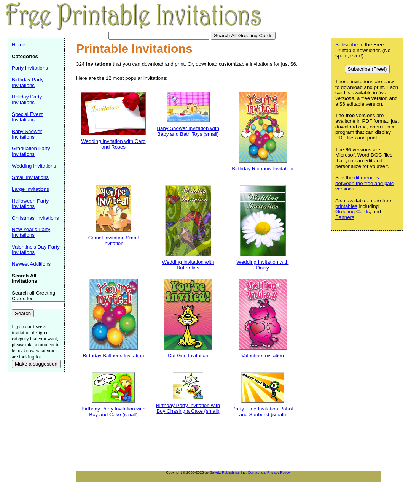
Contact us (256, 472)
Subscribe (346, 45)
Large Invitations (30, 189)
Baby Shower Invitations (27, 134)
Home (18, 45)
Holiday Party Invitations (27, 99)
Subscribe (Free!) (367, 69)
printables (346, 206)
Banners (344, 217)
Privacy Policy (278, 472)
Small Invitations (30, 177)
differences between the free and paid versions (364, 183)
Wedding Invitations (34, 166)
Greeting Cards (352, 211)
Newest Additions (31, 264)
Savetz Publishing (224, 472)
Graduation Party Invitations (31, 151)
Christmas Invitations (35, 218)
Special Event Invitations (27, 117)
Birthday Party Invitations (28, 82)
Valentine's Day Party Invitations (36, 249)
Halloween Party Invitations (30, 203)
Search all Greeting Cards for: (33, 295)
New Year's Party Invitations (31, 232)
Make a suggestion (36, 364)
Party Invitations (30, 68)
